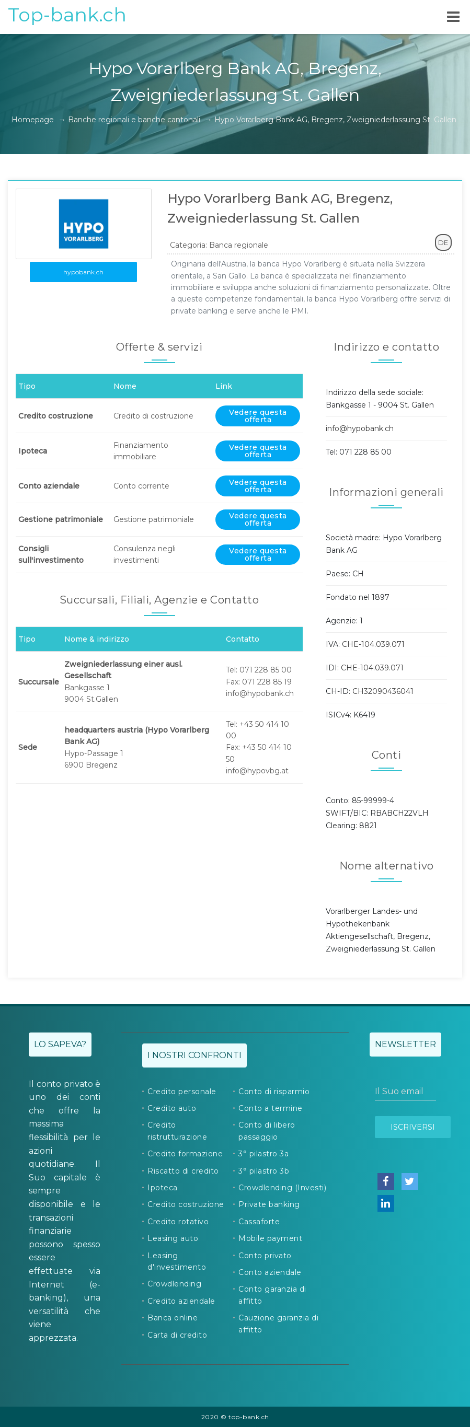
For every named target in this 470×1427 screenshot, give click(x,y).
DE (443, 242)
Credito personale (181, 1091)
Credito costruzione (185, 1204)
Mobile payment (270, 1238)
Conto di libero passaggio (266, 1130)
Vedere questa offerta (258, 416)
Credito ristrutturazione (177, 1130)
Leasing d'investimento (176, 1261)
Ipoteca (162, 1187)
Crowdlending (174, 1284)
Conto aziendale (270, 1272)
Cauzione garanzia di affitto (278, 1323)
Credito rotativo (178, 1221)
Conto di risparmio (273, 1091)
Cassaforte (259, 1221)
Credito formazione (185, 1153)
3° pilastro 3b (263, 1171)
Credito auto (171, 1108)
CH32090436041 (383, 691)
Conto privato (265, 1255)
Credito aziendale (181, 1301)
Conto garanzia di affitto (272, 1294)
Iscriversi (413, 1127)
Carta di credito (177, 1335)
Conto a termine (270, 1108)
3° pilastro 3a (263, 1153)
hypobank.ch (83, 272)
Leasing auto (172, 1238)
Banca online (172, 1317)
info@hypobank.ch (360, 428)
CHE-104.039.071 (373, 644)
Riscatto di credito (183, 1171)
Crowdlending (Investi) (282, 1187)
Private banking (269, 1204)
